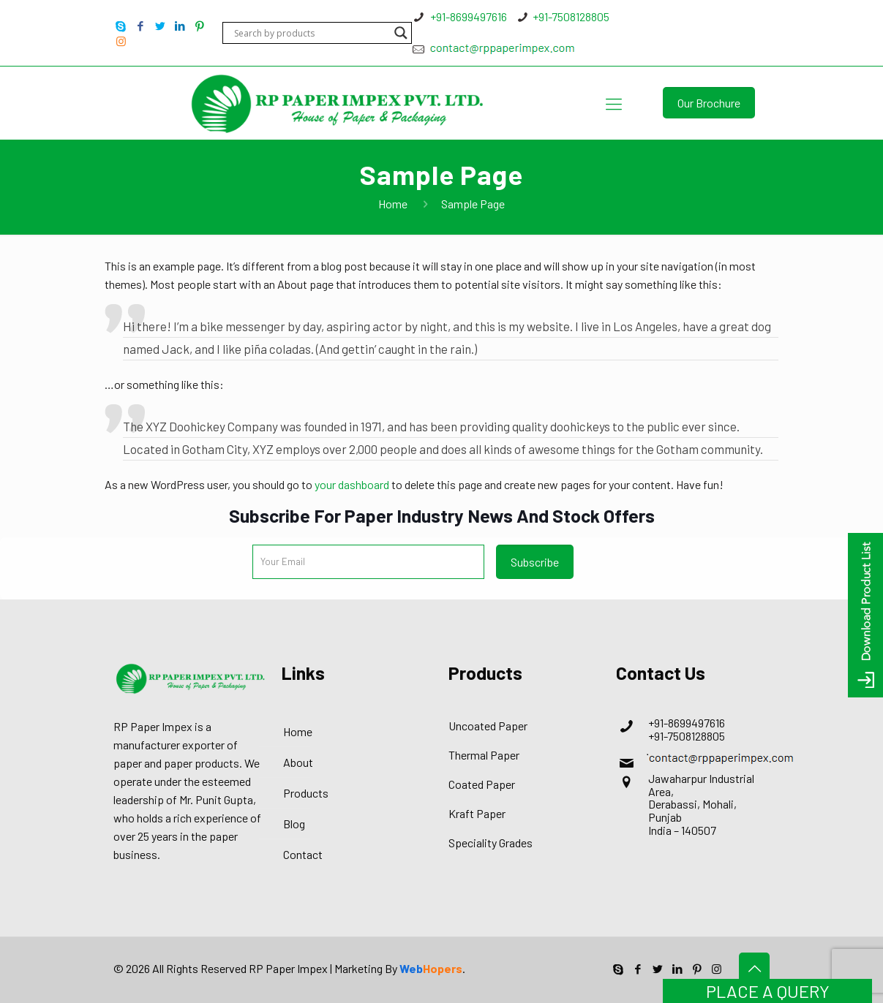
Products (305, 793)
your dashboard (352, 484)
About (298, 762)
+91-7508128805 (571, 16)
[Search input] (310, 33)
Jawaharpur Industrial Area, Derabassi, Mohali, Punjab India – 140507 (701, 803)
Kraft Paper (477, 813)
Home (392, 204)
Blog (294, 823)
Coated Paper (481, 784)
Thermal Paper (483, 755)
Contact (303, 854)
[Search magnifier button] (401, 33)
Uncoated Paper (487, 726)
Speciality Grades (490, 842)
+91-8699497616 (467, 16)
